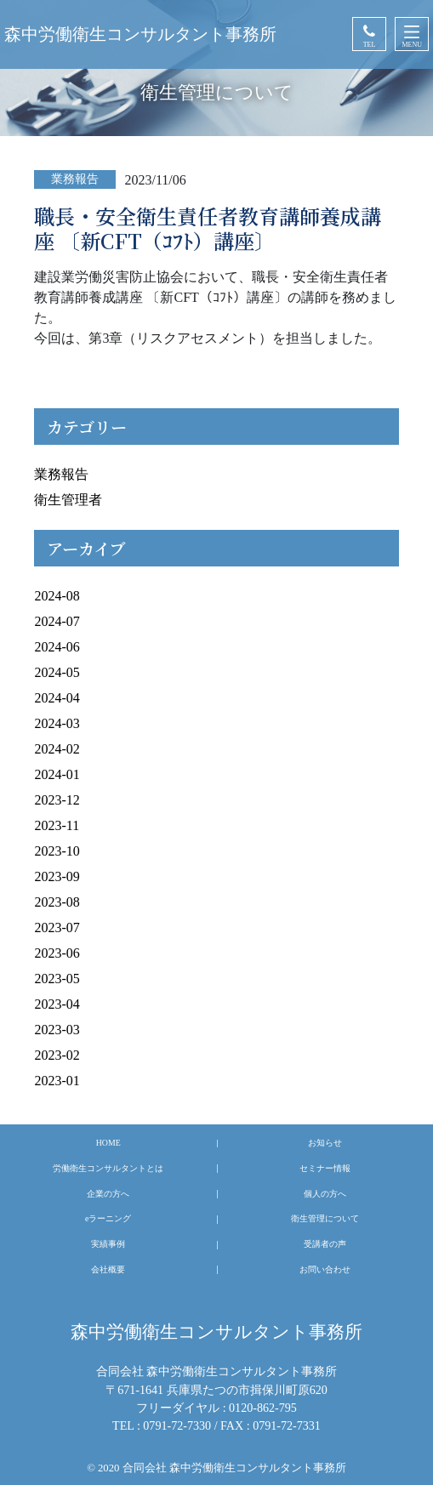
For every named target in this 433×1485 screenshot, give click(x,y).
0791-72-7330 (177, 1425)
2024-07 (56, 621)
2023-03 (56, 1029)
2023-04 (56, 1004)
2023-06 (56, 953)
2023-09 (56, 876)
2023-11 (56, 825)
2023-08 (56, 902)
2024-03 (56, 723)
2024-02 (56, 749)
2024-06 (56, 647)
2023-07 (56, 927)
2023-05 (56, 978)
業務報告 (61, 474)
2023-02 (56, 1055)
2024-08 (56, 596)
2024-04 (56, 698)
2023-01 (56, 1080)
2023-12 (56, 800)
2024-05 (56, 672)
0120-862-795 (263, 1407)
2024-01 (56, 774)
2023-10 (56, 851)
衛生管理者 (68, 499)
